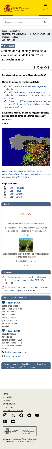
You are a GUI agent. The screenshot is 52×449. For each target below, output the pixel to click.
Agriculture (15, 30)
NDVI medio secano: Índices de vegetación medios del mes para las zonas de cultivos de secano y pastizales (27, 95)
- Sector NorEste (16, 190)
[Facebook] (35, 68)
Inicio (4, 30)
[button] (45, 6)
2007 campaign (8, 39)
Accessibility (8, 397)
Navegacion (7, 45)
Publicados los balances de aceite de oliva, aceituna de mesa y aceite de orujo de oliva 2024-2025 (27, 278)
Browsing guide (9, 404)
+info (26, 234)
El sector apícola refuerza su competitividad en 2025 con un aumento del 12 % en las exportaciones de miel (12, 341)
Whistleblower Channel (13, 410)
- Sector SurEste (15, 196)
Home (5, 394)
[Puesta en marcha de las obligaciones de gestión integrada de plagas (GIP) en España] (26, 376)
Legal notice (8, 407)
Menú (45, 9)
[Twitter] (38, 67)
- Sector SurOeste (16, 193)
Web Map (7, 400)
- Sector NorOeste (16, 187)
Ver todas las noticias (13, 356)
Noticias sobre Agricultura (16, 352)
